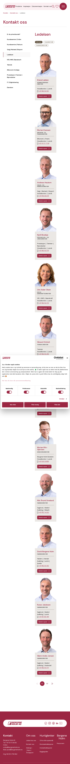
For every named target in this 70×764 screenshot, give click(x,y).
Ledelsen (10, 55)
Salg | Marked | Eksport (15, 50)
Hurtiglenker (46, 735)
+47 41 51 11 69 (44, 143)
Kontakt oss (48, 6)
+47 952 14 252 (44, 512)
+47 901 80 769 (44, 617)
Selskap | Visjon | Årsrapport (29, 750)
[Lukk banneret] (67, 358)
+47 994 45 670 (44, 196)
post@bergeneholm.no (15, 750)
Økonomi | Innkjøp (13, 70)
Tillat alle (57, 404)
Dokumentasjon (37, 6)
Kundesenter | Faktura (14, 44)
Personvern (60, 743)
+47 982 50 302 (44, 566)
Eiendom (10, 87)
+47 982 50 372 (44, 303)
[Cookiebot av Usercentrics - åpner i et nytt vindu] (55, 358)
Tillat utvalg (35, 404)
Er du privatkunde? (13, 34)
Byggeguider (44, 752)
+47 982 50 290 (44, 354)
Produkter (18, 6)
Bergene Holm (62, 737)
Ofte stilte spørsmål (46, 740)
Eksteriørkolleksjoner (46, 744)
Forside (5, 13)
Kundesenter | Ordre (14, 39)
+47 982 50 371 (44, 668)
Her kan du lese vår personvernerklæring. (16, 380)
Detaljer (61, 399)
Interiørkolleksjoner (46, 748)
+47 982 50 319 (44, 251)
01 (42, 684)
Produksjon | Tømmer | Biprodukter (14, 76)
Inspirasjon (26, 6)
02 (47, 684)
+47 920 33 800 (44, 461)
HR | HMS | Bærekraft (14, 60)
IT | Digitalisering (13, 82)
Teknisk (9, 65)
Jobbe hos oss (31, 740)
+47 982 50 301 (44, 91)
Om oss (30, 735)
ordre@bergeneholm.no (11, 747)
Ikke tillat (13, 404)
